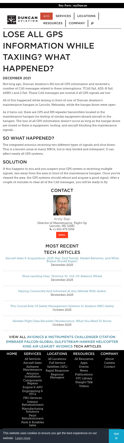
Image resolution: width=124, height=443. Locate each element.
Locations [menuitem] (86, 16)
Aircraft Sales (32, 362)
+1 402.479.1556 (62, 229)
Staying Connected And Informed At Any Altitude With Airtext (62, 291)
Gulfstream (67, 342)
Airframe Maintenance (32, 368)
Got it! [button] (116, 436)
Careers (109, 362)
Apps (84, 362)
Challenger (86, 337)
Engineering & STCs (32, 393)
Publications (84, 374)
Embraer (14, 342)
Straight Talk (84, 382)
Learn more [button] (22, 438)
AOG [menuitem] (46, 16)
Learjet (47, 346)
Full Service (57, 362)
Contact (109, 366)
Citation (107, 337)
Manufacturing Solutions (32, 410)
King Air (30, 346)
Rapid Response (57, 370)
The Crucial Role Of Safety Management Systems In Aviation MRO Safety (62, 306)
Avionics (64, 346)
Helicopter (107, 342)
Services (32, 354)
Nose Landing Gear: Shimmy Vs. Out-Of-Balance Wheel (62, 276)
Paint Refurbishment (32, 417)
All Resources (84, 358)
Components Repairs (32, 382)
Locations (57, 354)
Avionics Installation (33, 375)
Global (46, 342)
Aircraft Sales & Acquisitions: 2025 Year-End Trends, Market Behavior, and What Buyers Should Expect (62, 260)
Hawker (87, 342)
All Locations (57, 358)
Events (84, 366)
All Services (33, 358)
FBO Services (32, 397)
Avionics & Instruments (50, 337)
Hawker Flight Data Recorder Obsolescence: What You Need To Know (62, 321)
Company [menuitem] (77, 23)
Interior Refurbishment (32, 403)
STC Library (84, 378)
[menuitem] (92, 23)
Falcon (31, 342)
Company (109, 354)
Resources (84, 354)
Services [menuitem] (63, 16)
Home (12, 354)
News (84, 370)
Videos (84, 386)
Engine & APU (33, 387)
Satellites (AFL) (57, 366)
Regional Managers (57, 376)
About (109, 358)
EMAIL (62, 235)
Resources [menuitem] (52, 23)
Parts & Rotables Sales (32, 424)
